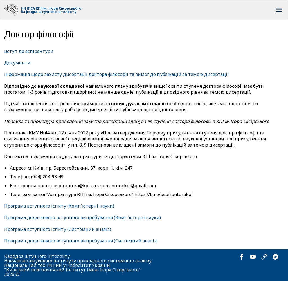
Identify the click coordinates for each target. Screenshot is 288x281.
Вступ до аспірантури (28, 51)
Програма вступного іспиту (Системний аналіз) (57, 229)
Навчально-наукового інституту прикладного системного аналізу (78, 261)
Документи (17, 63)
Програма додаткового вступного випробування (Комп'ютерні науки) (82, 217)
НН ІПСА (28, 8)
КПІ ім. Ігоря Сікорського (58, 8)
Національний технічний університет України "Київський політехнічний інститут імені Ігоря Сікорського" (72, 267)
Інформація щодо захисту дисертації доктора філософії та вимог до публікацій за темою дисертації (116, 74)
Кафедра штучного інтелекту (48, 11)
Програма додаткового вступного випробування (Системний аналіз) (81, 241)
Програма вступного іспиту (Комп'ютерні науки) (59, 206)
